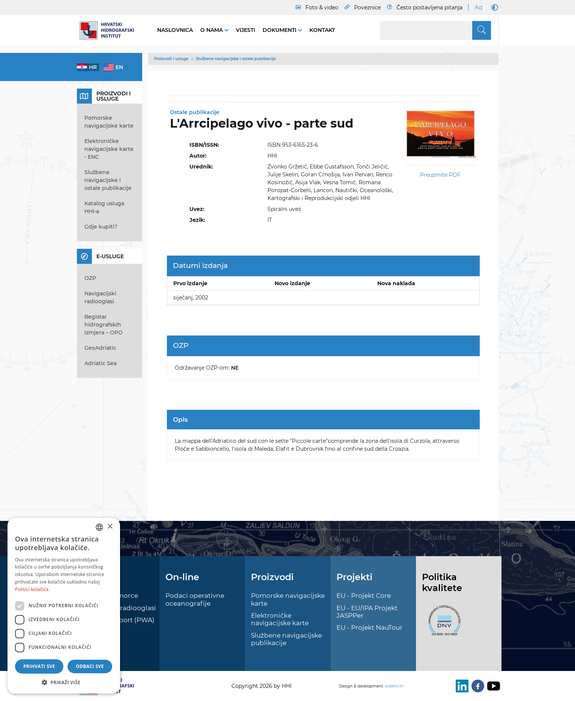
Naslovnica (175, 30)
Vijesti (245, 30)
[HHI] (109, 30)
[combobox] (99, 527)
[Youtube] (492, 686)
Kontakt (322, 30)
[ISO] (442, 624)
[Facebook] (476, 686)
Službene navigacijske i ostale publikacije (236, 58)
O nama (212, 30)
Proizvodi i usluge (171, 58)
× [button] (110, 527)
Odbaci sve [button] (90, 666)
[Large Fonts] (478, 7)
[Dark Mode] (493, 7)
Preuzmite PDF (440, 174)
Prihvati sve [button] (39, 666)
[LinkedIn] (460, 686)
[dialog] (64, 605)
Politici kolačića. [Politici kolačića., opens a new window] (32, 589)
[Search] (435, 30)
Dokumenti (280, 30)
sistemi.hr (394, 686)
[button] (64, 682)
